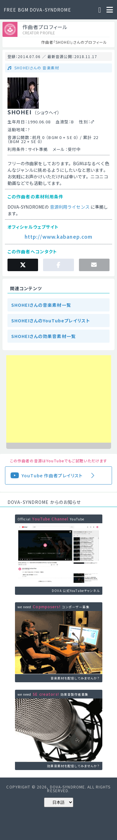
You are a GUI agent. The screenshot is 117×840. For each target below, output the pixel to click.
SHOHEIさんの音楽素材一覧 (41, 305)
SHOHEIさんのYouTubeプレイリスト (50, 320)
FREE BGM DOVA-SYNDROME (37, 9)
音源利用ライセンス (70, 207)
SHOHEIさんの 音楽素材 (36, 67)
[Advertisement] (58, 399)
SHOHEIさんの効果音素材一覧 (43, 336)
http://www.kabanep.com (59, 236)
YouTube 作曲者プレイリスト (52, 475)
